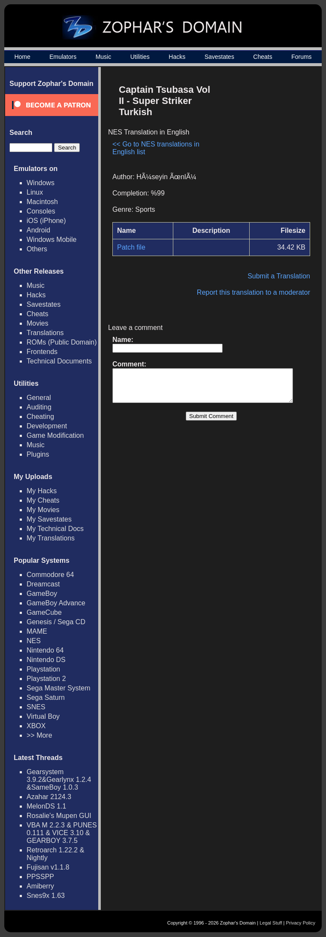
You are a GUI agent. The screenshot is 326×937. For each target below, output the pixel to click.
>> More (39, 735)
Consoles (41, 211)
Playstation (43, 669)
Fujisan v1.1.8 (48, 867)
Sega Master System (59, 688)
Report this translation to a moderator (257, 292)
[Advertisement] (263, 118)
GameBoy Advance (56, 603)
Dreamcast (43, 584)
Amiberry (40, 886)
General (39, 397)
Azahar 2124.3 (49, 796)
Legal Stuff (271, 922)
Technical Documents (59, 361)
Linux (35, 192)
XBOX (36, 725)
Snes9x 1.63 (46, 895)
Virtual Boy (43, 716)
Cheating (40, 416)
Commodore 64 (50, 574)
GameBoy (42, 593)
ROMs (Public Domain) (62, 342)
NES (34, 640)
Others (37, 249)
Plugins (38, 454)
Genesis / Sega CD (56, 622)
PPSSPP (40, 876)
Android (38, 230)
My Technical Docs (55, 528)
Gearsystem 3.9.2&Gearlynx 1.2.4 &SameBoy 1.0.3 (59, 779)
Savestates (219, 56)
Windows (40, 182)
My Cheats (43, 500)
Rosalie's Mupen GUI (59, 815)
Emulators (62, 56)
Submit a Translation (283, 276)
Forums (301, 56)
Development (47, 426)
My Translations (51, 538)
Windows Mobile (51, 239)
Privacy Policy (300, 922)
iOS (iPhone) (46, 220)
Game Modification (55, 435)
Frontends (42, 351)
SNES (36, 707)
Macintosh (42, 201)
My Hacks (42, 490)
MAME (37, 631)
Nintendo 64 (45, 650)
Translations (45, 332)
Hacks (177, 56)
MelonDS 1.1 (46, 806)
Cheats (262, 56)
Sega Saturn (46, 697)
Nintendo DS (46, 659)
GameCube (44, 612)
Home (22, 56)
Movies (37, 323)
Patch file (131, 247)
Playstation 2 (46, 678)
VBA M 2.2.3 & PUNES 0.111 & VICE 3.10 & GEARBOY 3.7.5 (62, 832)
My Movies (43, 509)
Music (104, 56)
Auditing (39, 407)
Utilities (140, 56)
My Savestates (49, 519)
